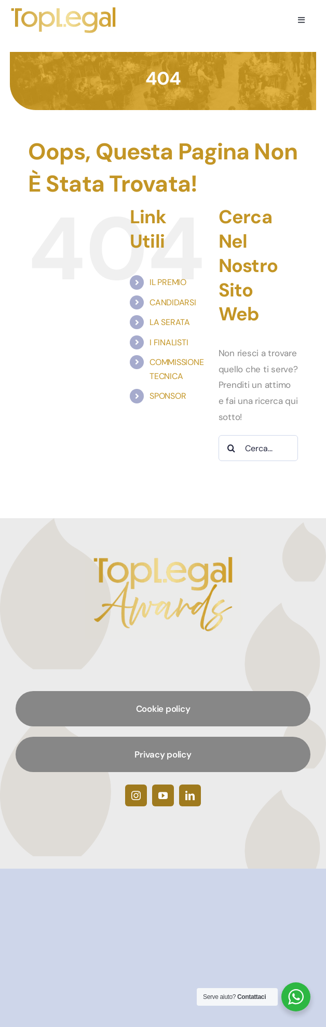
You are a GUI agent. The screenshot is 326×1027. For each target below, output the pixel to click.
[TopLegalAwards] (63, 10)
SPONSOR (168, 395)
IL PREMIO (168, 282)
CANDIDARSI (173, 302)
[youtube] (163, 795)
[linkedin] (190, 795)
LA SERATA (170, 322)
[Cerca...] (258, 448)
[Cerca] (231, 448)
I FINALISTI (169, 342)
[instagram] (136, 795)
